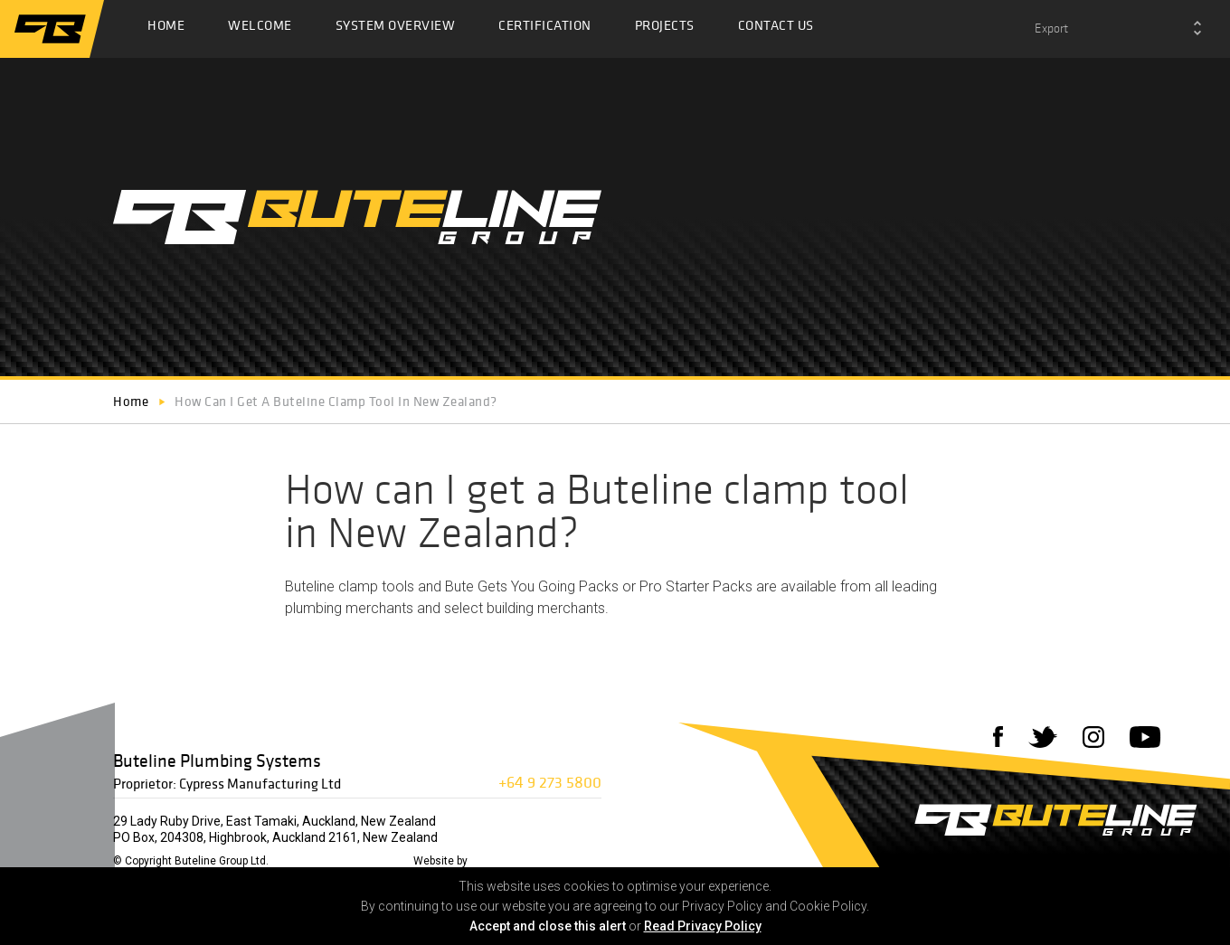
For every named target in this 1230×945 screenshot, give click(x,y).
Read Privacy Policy (703, 926)
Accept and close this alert (547, 926)
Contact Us (776, 29)
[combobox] (1117, 29)
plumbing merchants (349, 608)
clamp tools (376, 586)
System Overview (396, 29)
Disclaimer (303, 861)
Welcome (260, 29)
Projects (665, 29)
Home (165, 29)
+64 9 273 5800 (549, 781)
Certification (544, 29)
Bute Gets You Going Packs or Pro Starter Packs (598, 586)
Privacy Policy (371, 861)
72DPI (487, 861)
